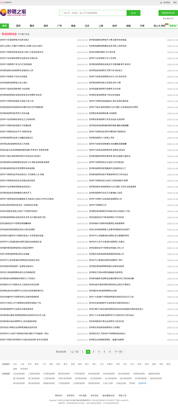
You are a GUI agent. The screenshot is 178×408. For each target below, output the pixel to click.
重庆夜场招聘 (64, 374)
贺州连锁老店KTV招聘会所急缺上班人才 (106, 248)
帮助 (175, 2)
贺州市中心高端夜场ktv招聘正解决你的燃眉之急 (21, 242)
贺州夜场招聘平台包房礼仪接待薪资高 (16, 309)
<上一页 (74, 352)
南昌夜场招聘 (156, 378)
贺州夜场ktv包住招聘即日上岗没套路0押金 (18, 321)
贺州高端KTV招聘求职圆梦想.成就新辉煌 (106, 223)
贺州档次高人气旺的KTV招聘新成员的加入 (107, 333)
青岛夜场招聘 (19, 383)
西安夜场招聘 (34, 383)
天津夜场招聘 (49, 374)
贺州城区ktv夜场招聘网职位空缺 (103, 291)
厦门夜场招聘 (19, 378)
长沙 (132, 364)
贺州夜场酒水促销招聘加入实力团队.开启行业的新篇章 (112, 187)
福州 (80, 364)
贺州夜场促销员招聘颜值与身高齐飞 (15, 193)
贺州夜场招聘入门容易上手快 (101, 138)
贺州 (1, 2)
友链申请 (142, 383)
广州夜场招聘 (79, 374)
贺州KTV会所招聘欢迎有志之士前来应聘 (17, 119)
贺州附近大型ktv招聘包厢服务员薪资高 (106, 272)
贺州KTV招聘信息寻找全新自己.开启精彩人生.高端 (22, 174)
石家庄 (110, 364)
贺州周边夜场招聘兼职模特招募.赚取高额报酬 (108, 125)
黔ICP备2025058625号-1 (82, 400)
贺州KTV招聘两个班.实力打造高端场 (16, 64)
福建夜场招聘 (154, 374)
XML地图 (83, 395)
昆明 (18, 26)
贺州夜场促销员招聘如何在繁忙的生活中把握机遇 (21, 107)
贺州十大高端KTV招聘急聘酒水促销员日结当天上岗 (111, 297)
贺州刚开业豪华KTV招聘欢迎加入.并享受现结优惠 (21, 235)
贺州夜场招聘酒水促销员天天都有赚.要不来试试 (109, 64)
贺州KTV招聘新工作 (97, 205)
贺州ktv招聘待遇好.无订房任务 (102, 52)
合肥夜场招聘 (139, 374)
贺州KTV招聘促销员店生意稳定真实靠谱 (17, 180)
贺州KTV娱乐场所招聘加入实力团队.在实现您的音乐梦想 (113, 107)
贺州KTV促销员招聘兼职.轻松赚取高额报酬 (107, 144)
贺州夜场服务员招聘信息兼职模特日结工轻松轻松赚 (111, 278)
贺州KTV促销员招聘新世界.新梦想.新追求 (107, 150)
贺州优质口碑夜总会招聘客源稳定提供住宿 (18, 327)
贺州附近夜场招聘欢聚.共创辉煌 (103, 113)
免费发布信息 (168, 13)
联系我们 (71, 395)
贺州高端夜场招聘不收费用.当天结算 (105, 89)
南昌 (73, 26)
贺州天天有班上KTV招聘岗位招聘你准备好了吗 (20, 303)
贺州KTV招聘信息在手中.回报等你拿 (16, 131)
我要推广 (173, 26)
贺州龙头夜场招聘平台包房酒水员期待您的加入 (109, 303)
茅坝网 (132, 383)
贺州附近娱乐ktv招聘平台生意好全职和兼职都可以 (22, 291)
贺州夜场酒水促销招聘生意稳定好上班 (16, 70)
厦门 (87, 364)
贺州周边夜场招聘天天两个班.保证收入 (106, 70)
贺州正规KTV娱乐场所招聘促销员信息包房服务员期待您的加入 (116, 309)
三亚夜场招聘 (49, 378)
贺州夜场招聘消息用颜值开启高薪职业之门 (107, 168)
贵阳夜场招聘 (94, 383)
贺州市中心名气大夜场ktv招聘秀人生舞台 (107, 242)
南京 (140, 364)
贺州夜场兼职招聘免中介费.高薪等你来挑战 (108, 40)
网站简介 (59, 395)
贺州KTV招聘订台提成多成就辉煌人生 (105, 199)
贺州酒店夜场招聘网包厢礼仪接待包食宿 (106, 266)
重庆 (32, 26)
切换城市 (8, 2)
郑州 (118, 364)
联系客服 (166, 2)
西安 (168, 364)
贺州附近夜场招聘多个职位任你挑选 (104, 95)
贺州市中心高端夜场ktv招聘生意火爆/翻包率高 (109, 235)
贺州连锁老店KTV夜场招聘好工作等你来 (106, 217)
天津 (142, 26)
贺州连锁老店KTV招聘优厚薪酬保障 (15, 223)
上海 (101, 26)
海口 (94, 364)
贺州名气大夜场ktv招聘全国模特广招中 (106, 260)
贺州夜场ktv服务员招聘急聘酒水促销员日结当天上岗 (22, 315)
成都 (128, 26)
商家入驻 (122, 395)
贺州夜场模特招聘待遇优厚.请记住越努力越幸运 (109, 156)
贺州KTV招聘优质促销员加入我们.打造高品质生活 (21, 52)
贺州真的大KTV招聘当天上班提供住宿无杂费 (19, 284)
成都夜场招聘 (49, 383)
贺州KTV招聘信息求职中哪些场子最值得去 (107, 131)
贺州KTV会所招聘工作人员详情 (102, 58)
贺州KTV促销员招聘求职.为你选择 (15, 89)
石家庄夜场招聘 (65, 378)
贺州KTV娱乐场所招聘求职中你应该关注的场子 (20, 156)
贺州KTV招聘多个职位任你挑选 (13, 76)
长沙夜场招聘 (111, 378)
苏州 (147, 364)
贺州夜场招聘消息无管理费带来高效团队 (17, 168)
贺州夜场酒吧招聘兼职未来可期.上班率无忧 (108, 46)
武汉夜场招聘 (96, 378)
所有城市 (24, 369)
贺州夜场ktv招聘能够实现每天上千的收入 (18, 278)
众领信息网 (121, 383)
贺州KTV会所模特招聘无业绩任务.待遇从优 (19, 58)
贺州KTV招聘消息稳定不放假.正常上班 (17, 101)
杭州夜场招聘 (109, 374)
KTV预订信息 (23, 34)
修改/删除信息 (168, 18)
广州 (59, 26)
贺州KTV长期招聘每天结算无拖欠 (14, 40)
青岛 (161, 364)
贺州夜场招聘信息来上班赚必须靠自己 (16, 138)
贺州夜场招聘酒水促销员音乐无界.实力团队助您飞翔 (22, 217)
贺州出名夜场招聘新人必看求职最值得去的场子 (109, 229)
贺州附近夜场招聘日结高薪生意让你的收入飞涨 (109, 211)
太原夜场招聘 (79, 383)
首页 (4, 26)
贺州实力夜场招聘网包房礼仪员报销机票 (17, 272)
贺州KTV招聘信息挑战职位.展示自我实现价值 (108, 101)
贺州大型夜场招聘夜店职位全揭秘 (14, 254)
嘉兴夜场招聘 (124, 374)
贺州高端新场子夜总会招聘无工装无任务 (106, 321)
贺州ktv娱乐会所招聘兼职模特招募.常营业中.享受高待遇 (24, 150)
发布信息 (94, 395)
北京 (87, 26)
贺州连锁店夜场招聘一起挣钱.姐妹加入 (17, 266)
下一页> (119, 352)
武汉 (125, 364)
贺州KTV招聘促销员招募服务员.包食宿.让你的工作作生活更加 (27, 199)
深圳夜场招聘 (94, 374)
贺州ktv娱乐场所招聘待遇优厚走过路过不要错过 (109, 284)
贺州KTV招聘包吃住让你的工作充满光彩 (106, 162)
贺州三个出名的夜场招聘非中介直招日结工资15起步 (111, 315)
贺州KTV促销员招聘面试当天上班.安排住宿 (107, 76)
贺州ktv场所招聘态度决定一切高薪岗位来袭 (19, 205)
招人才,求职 (159, 26)
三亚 (102, 364)
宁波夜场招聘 (64, 383)
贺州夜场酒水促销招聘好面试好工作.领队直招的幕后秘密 (24, 162)
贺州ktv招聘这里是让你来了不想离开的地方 (19, 211)
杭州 (114, 26)
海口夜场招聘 (34, 378)
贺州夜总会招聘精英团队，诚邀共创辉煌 (106, 339)
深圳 (46, 26)
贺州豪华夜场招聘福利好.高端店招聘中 (17, 248)
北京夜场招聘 (19, 374)
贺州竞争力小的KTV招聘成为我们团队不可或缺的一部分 (24, 333)
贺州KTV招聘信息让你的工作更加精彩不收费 (108, 180)
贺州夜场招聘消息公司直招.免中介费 (105, 82)
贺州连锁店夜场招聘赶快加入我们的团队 (17, 229)
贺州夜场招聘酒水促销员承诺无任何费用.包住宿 (21, 95)
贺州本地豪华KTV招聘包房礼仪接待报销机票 (19, 297)
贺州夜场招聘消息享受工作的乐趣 (14, 113)
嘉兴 (65, 364)
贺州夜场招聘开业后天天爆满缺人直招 (105, 193)
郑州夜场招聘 (81, 378)
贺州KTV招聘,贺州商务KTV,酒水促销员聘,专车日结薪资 (24, 339)
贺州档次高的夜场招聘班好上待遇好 (104, 327)
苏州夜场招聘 (141, 378)
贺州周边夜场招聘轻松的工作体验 (14, 144)
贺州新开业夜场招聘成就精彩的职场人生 (106, 254)
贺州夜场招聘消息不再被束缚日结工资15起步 (108, 174)
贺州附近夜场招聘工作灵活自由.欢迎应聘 (107, 119)
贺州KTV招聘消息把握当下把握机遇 (15, 125)
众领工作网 (108, 383)
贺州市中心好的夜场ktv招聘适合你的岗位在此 (20, 260)
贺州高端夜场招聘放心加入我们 (13, 82)
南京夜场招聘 (126, 378)
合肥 (73, 364)
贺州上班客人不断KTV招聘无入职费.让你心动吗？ (21, 46)
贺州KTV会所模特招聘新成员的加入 (15, 187)
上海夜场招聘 (34, 374)
